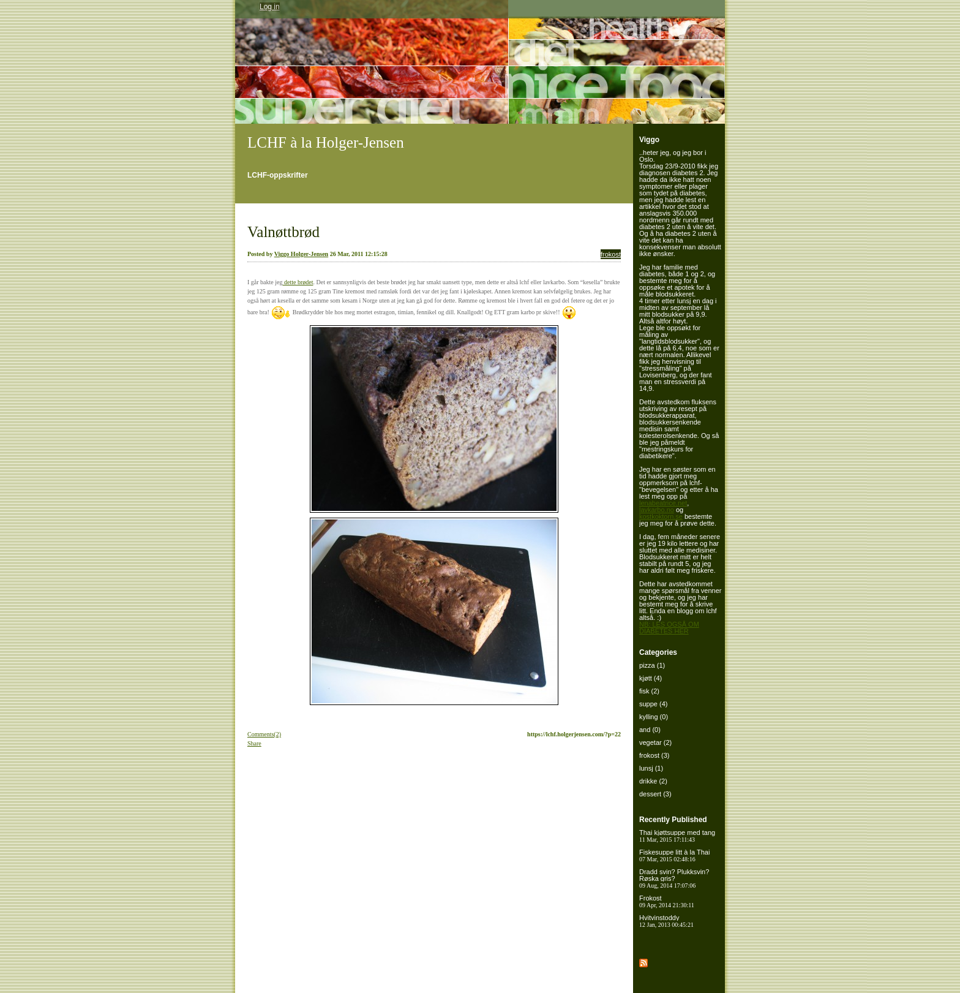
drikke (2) (653, 781)
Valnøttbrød (283, 232)
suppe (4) (653, 704)
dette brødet (297, 282)
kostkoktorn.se (661, 516)
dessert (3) (655, 794)
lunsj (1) (651, 768)
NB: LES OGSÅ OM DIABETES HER (669, 628)
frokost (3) (654, 755)
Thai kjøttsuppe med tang (677, 836)
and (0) (650, 729)
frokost (611, 254)
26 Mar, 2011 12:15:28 (359, 254)
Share (254, 743)
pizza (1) (652, 665)
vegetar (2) (655, 742)
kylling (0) (653, 716)
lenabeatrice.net (663, 503)
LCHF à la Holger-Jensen (325, 142)
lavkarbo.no (656, 509)
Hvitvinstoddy (666, 921)
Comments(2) (264, 734)
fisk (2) (649, 691)
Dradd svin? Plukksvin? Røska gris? (674, 878)
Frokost (666, 901)
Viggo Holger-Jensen (301, 254)
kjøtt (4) (650, 678)
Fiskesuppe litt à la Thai (674, 855)
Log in (270, 6)
